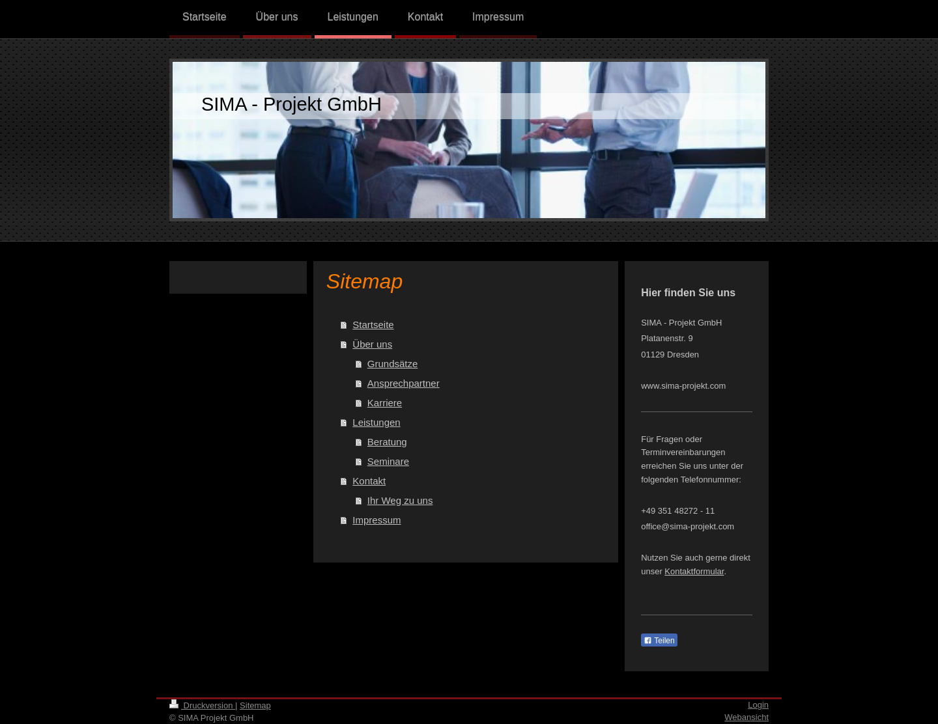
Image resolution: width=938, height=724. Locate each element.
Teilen (659, 640)
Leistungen (376, 422)
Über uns (372, 344)
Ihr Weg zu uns (400, 500)
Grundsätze (392, 363)
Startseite (372, 324)
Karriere (384, 402)
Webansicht (746, 717)
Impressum (376, 519)
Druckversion (202, 705)
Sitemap (255, 705)
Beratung (387, 441)
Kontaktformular (694, 571)
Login (758, 705)
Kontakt (369, 480)
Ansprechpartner (403, 383)
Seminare (388, 461)
